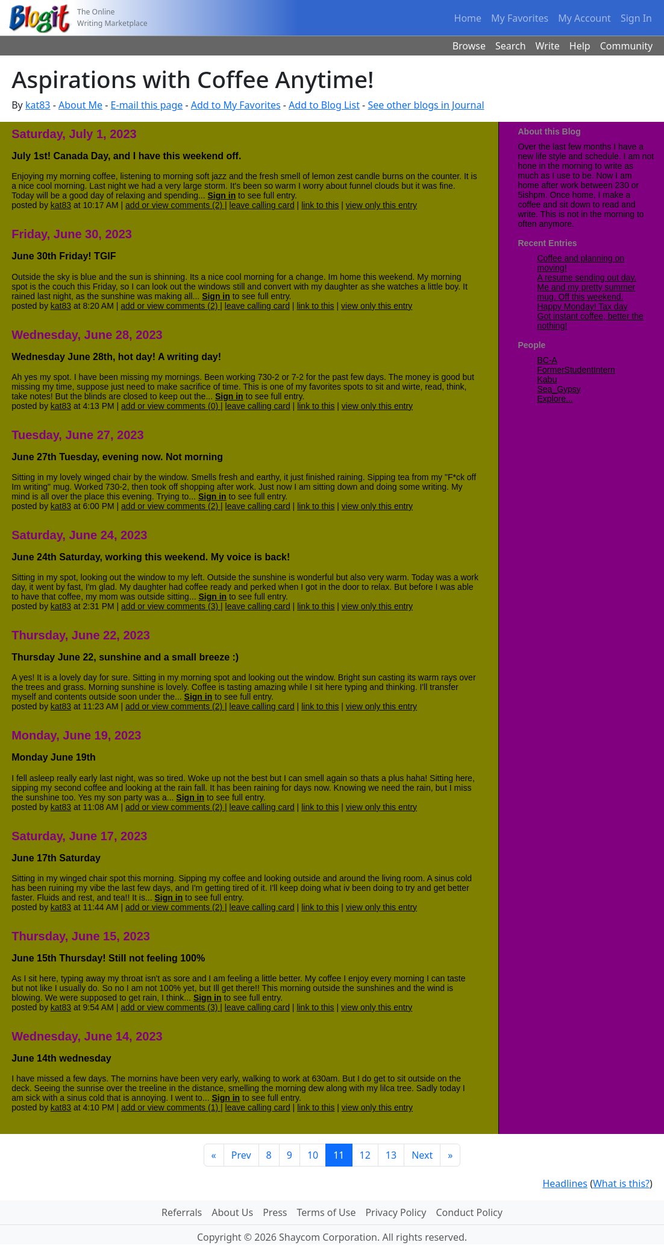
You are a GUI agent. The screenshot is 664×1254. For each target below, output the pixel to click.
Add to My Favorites (236, 105)
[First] (214, 1155)
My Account (584, 18)
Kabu (547, 379)
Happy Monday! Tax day (582, 306)
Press (275, 1212)
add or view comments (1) (171, 1107)
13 (391, 1155)
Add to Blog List (324, 105)
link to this (320, 205)
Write (548, 45)
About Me (80, 105)
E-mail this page (147, 105)
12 (365, 1155)
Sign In (636, 18)
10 (312, 1155)
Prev (241, 1155)
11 (338, 1155)
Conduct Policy (469, 1212)
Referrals (181, 1212)
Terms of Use (326, 1212)
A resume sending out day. (587, 277)
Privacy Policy (395, 1212)
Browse (469, 45)
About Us (232, 1212)
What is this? (621, 1183)
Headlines (564, 1183)
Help (579, 45)
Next (422, 1155)
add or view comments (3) (171, 606)
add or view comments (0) (171, 406)
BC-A (547, 360)
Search (510, 45)
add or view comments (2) (175, 205)
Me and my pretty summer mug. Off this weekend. (586, 292)
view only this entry (381, 205)
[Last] (450, 1155)
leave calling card (262, 205)
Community (626, 45)
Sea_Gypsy (559, 389)
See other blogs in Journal (426, 105)
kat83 (38, 105)
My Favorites (519, 18)
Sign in (222, 195)
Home (468, 18)
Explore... (555, 399)
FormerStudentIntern (576, 370)
